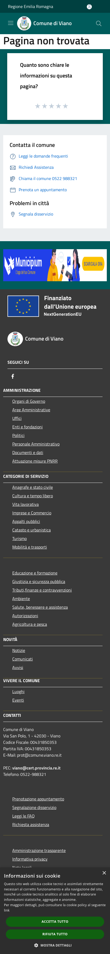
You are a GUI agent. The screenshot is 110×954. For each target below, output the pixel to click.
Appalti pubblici (26, 521)
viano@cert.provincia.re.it (36, 768)
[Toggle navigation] (10, 23)
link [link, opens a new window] (7, 910)
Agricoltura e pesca (29, 624)
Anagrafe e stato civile (32, 487)
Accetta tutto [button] (55, 921)
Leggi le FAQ (23, 816)
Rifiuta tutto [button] (55, 934)
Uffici (17, 418)
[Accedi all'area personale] (89, 7)
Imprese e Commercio (31, 513)
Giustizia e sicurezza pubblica (38, 581)
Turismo (19, 538)
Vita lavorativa (25, 504)
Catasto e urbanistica (31, 530)
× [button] (104, 873)
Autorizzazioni (25, 615)
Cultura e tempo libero (32, 495)
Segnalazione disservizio (34, 807)
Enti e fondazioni (27, 427)
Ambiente (21, 598)
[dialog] (55, 910)
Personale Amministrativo (36, 444)
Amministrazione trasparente (39, 850)
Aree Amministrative (31, 409)
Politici (18, 435)
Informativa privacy (30, 859)
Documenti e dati (27, 452)
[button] (55, 945)
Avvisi (17, 667)
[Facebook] (12, 376)
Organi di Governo (28, 401)
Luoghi (18, 691)
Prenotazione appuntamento (38, 799)
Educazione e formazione (34, 573)
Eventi (18, 700)
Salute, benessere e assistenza (40, 607)
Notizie (18, 650)
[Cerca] (99, 23)
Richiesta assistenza (30, 824)
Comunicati (22, 659)
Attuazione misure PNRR (35, 461)
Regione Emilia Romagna (30, 6)
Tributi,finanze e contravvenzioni (42, 590)
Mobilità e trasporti (29, 547)
